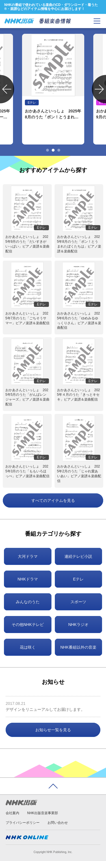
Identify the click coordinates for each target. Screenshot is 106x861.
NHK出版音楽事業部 (42, 813)
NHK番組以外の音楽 (78, 647)
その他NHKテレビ (28, 624)
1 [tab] (47, 150)
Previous (7, 89)
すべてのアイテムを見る (53, 500)
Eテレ (78, 579)
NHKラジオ (78, 624)
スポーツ (78, 602)
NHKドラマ (28, 579)
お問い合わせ (57, 823)
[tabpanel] (53, 89)
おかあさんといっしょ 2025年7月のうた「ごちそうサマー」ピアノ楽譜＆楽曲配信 (27, 318)
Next (99, 89)
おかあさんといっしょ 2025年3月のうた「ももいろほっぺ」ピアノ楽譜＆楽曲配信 (27, 471)
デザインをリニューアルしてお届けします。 (45, 709)
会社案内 (12, 813)
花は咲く (28, 647)
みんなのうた (28, 602)
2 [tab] (53, 150)
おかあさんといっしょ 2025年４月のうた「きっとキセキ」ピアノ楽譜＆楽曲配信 (78, 395)
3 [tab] (58, 150)
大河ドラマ (28, 556)
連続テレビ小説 (78, 556)
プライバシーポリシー (23, 823)
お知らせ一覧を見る (53, 730)
